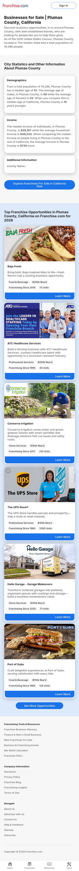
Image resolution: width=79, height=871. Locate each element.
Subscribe (10, 835)
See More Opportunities (39, 705)
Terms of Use (11, 792)
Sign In (63, 5)
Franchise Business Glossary (20, 729)
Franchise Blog (12, 782)
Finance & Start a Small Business (23, 734)
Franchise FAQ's (13, 755)
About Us (9, 808)
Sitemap (8, 830)
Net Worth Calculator (16, 750)
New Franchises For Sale (18, 739)
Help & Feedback (14, 824)
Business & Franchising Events (21, 745)
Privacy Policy (12, 777)
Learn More (62, 296)
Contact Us (10, 819)
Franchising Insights (15, 787)
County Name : (16, 166)
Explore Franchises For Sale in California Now (39, 185)
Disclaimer (10, 771)
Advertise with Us (14, 814)
